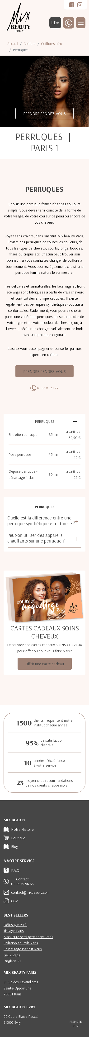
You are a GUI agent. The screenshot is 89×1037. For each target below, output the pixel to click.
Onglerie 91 (12, 961)
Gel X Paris (12, 955)
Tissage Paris (14, 930)
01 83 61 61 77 (48, 387)
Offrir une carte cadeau (44, 663)
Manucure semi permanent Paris (28, 936)
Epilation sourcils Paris (21, 943)
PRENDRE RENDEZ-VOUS (44, 113)
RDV (55, 22)
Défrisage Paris (15, 924)
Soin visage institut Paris (23, 948)
